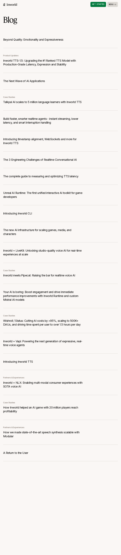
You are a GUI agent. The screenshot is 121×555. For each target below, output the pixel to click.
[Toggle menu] (112, 4)
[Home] (10, 4)
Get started (98, 4)
